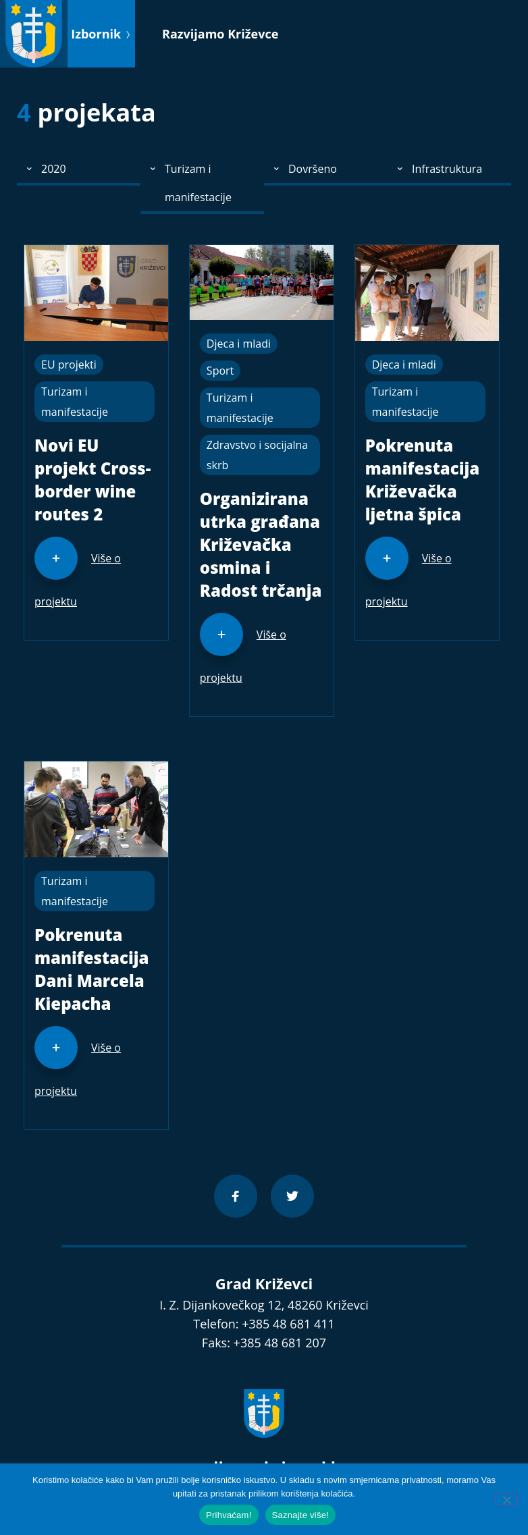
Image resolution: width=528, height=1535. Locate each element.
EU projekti (69, 364)
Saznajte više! (300, 1515)
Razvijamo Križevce (220, 34)
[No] (506, 1498)
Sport (220, 370)
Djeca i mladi (239, 343)
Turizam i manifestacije (74, 401)
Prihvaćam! (229, 1515)
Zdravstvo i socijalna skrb (257, 455)
